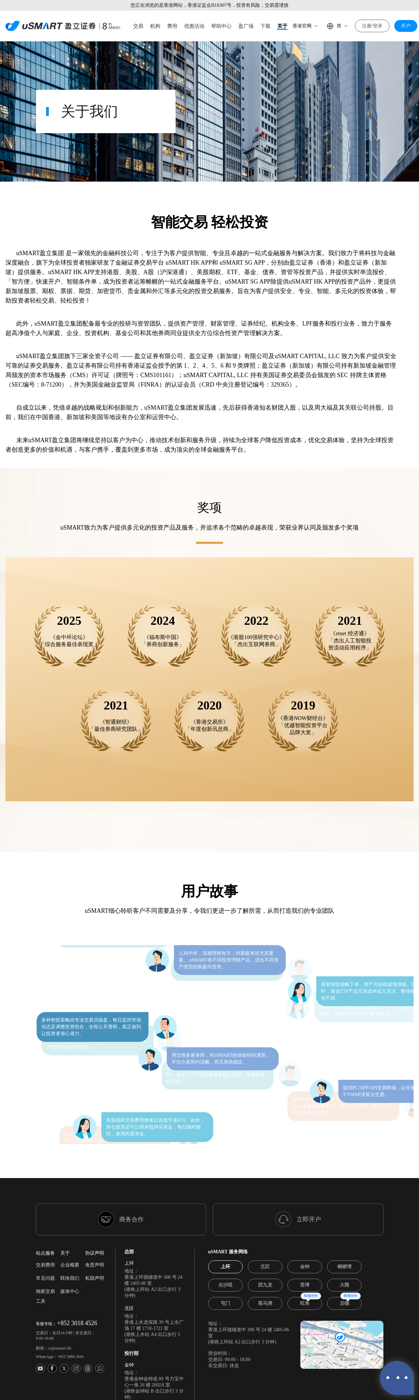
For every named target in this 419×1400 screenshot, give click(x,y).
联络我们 (69, 1208)
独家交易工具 (45, 1226)
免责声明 (94, 1195)
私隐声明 (94, 1208)
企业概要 (69, 1195)
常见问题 (45, 1208)
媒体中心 (69, 1221)
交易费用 (45, 1195)
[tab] (225, 1197)
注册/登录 (372, 25)
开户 (406, 25)
